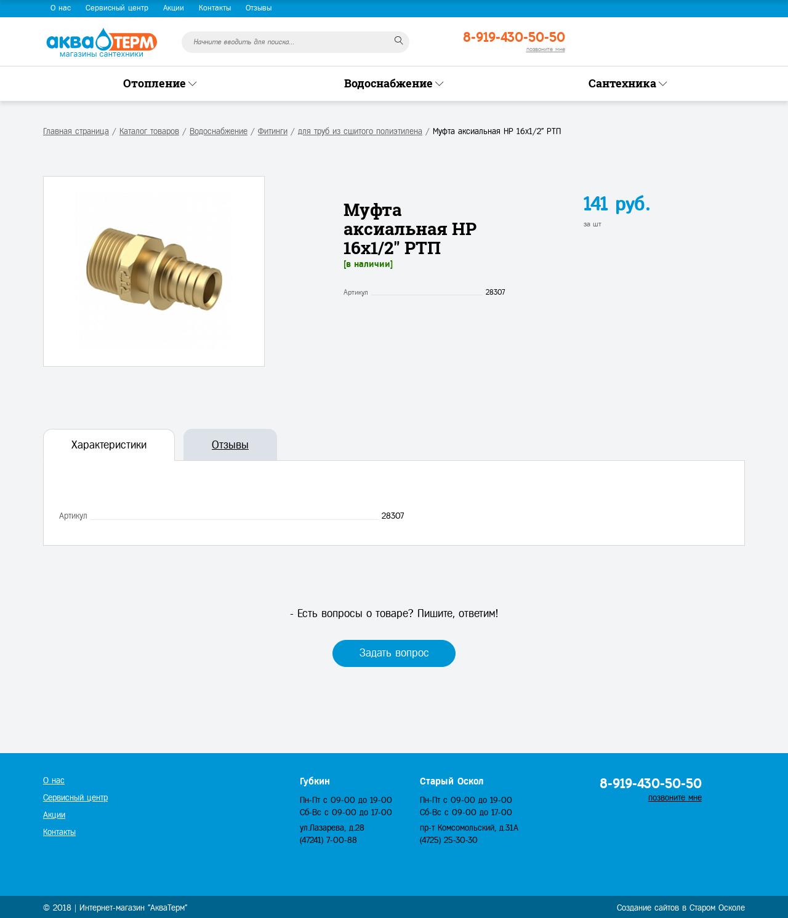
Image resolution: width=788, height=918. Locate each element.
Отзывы (258, 8)
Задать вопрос (394, 653)
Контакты (215, 8)
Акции (173, 8)
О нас (60, 8)
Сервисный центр (117, 8)
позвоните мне (545, 49)
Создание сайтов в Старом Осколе (681, 907)
